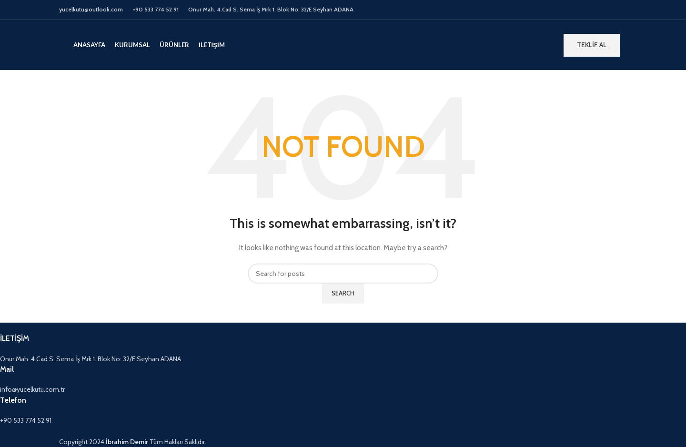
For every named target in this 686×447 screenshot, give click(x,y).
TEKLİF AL (591, 45)
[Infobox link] (284, 348)
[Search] (343, 274)
